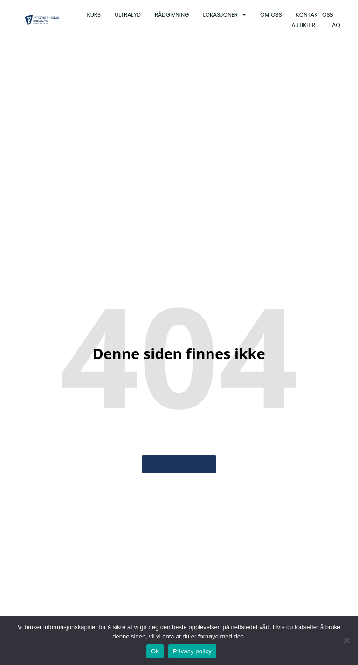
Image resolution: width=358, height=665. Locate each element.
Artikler (303, 25)
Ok (155, 651)
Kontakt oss (314, 15)
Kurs (94, 15)
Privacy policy (192, 651)
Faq (334, 25)
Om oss (271, 15)
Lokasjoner (224, 15)
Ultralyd (128, 15)
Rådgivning (172, 15)
